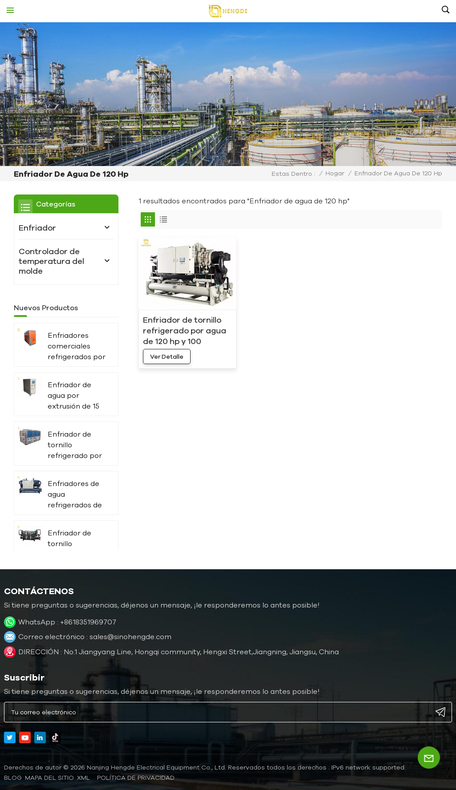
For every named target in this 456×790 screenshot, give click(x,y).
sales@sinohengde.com (130, 636)
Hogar (335, 173)
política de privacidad (136, 777)
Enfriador (37, 227)
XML (83, 777)
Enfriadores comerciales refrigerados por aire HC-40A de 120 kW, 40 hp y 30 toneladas (77, 346)
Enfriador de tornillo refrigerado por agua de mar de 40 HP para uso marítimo (75, 544)
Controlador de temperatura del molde (51, 261)
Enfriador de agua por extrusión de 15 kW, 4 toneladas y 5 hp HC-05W (75, 396)
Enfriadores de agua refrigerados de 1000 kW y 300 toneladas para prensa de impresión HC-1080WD (75, 494)
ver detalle (166, 356)
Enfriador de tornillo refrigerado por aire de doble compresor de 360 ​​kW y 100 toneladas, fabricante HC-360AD (75, 445)
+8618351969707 (88, 622)
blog (13, 777)
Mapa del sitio (49, 777)
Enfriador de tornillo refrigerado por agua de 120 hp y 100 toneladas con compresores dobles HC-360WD (184, 330)
